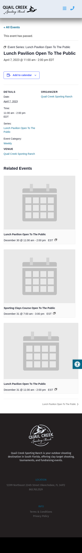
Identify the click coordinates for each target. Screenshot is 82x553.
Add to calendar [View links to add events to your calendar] (22, 75)
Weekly (8, 143)
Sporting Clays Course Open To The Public (29, 308)
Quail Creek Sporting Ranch (19, 153)
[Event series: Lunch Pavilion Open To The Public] (55, 240)
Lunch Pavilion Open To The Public (25, 234)
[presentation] (39, 202)
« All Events (12, 27)
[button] (77, 364)
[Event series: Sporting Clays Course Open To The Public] (54, 313)
